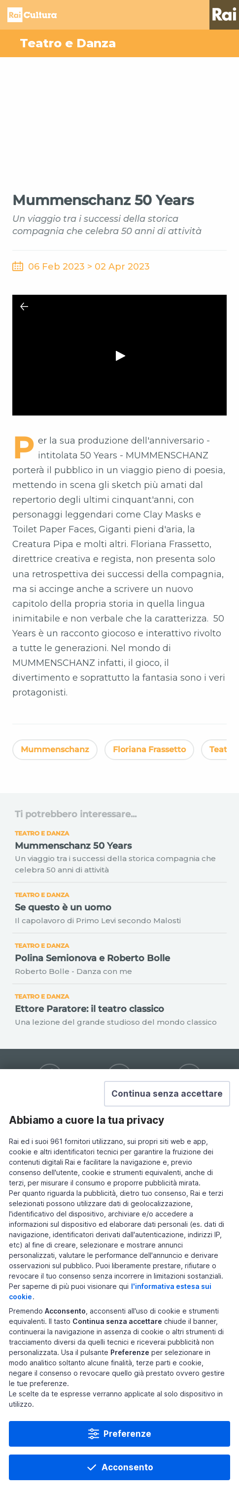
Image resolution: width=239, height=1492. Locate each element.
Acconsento (127, 1467)
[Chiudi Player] (24, 306)
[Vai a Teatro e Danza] (119, 43)
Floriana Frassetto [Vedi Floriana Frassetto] (149, 749)
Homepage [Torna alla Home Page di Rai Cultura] (32, 14)
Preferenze (127, 1434)
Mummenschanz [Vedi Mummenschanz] (55, 749)
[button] (167, 1094)
